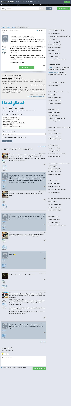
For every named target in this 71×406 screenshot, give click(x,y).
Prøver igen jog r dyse (55, 42)
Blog (31, 1)
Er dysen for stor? (54, 50)
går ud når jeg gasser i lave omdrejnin (12, 78)
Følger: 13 (4, 165)
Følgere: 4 (4, 50)
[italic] (5, 354)
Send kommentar (39, 368)
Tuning (13, 27)
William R (4, 180)
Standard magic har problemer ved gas (60, 36)
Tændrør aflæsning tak (55, 47)
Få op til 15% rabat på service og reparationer (41, 5)
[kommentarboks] (23, 361)
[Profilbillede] (5, 38)
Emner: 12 (4, 52)
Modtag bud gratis (7, 141)
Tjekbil (50, 67)
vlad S (3, 160)
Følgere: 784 (4, 167)
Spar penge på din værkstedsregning (10, 5)
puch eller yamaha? (55, 33)
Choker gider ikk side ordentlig (57, 59)
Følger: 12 (4, 49)
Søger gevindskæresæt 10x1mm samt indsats (14, 87)
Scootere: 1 (4, 168)
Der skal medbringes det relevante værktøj (14, 137)
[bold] (8, 354)
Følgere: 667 (4, 304)
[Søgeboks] (20, 8)
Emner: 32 (4, 287)
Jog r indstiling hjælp (55, 53)
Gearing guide (53, 39)
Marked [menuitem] (22, 1)
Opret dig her (66, 5)
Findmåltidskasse (53, 72)
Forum (8, 27)
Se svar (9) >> (26, 67)
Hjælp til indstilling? (55, 56)
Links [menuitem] (35, 1)
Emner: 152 (4, 307)
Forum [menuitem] (27, 1)
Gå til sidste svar (42, 146)
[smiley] (2, 353)
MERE (39, 1)
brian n (3, 280)
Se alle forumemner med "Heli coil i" (36, 96)
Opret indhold (64, 9)
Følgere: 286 (4, 285)
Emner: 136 (4, 169)
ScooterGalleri (7, 1)
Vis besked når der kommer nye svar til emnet (13, 367)
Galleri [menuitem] (17, 1)
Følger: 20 (4, 303)
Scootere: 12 (4, 305)
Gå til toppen (43, 341)
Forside (3, 27)
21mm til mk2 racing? (55, 44)
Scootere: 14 (4, 286)
